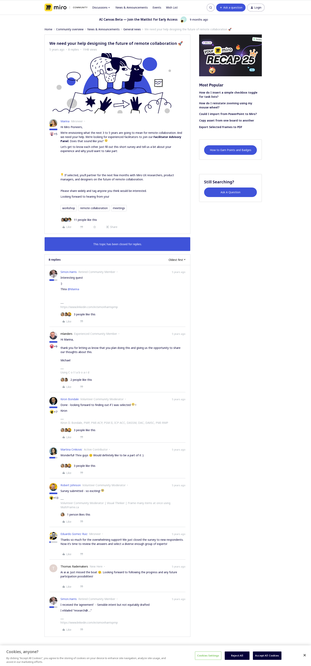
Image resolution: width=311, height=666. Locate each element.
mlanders (66, 334)
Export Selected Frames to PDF (220, 127)
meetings (119, 208)
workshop (68, 208)
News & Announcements (131, 7)
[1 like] (75, 514)
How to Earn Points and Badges (230, 150)
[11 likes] (78, 220)
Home (48, 29)
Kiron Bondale (69, 399)
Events (157, 7)
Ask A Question (230, 192)
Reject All (237, 655)
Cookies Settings (208, 655)
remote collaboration (94, 208)
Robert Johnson (70, 485)
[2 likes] (76, 380)
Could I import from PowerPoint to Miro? (228, 114)
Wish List (172, 7)
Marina (64, 121)
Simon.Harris (68, 272)
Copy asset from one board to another (226, 120)
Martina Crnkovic (71, 449)
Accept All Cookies (267, 655)
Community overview (70, 29)
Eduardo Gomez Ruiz (73, 534)
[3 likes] (77, 314)
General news (132, 29)
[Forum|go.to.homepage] (65, 7)
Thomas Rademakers (74, 566)
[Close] (304, 655)
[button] (231, 7)
